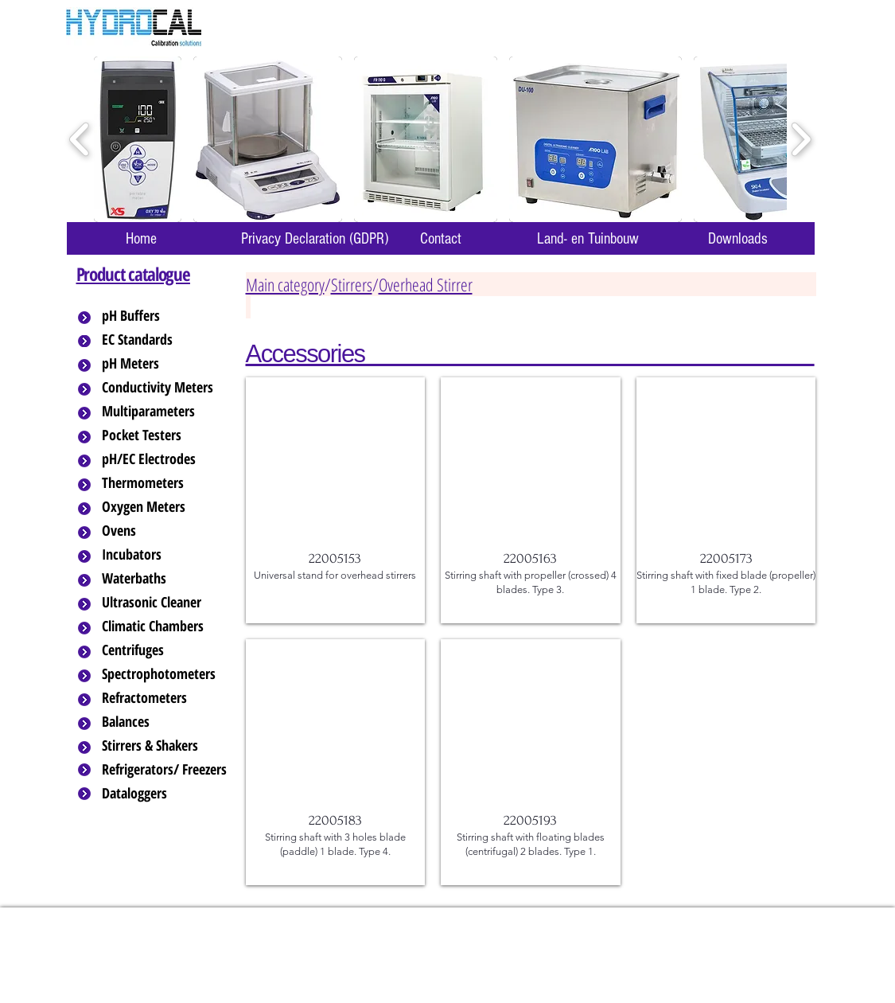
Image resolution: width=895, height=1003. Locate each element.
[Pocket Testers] (165, 435)
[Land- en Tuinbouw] (588, 238)
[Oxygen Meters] (165, 507)
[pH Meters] (165, 364)
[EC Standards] (165, 340)
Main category (285, 284)
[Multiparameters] (165, 411)
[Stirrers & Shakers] (165, 746)
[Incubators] (165, 555)
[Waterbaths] (165, 579)
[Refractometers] (165, 698)
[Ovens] (165, 531)
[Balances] (165, 722)
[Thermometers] (165, 483)
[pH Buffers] (165, 316)
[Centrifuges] (165, 650)
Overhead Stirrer (426, 284)
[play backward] (80, 139)
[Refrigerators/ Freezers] (165, 770)
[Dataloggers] (165, 794)
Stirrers (351, 284)
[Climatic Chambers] (167, 626)
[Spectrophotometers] (172, 674)
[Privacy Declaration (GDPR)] (315, 238)
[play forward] (801, 139)
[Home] (141, 238)
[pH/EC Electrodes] (165, 459)
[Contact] (441, 238)
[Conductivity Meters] (170, 388)
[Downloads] (738, 238)
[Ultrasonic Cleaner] (165, 603)
